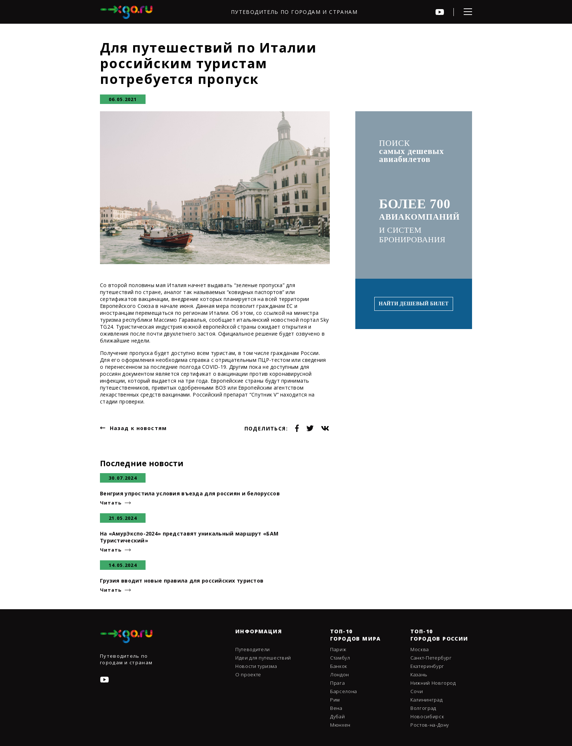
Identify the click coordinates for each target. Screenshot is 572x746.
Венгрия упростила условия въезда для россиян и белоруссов (190, 493)
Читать (110, 502)
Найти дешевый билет (413, 303)
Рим (335, 699)
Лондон (339, 674)
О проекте (248, 674)
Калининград (426, 699)
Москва (419, 649)
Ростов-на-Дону (429, 725)
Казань (419, 674)
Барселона (343, 691)
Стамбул (340, 657)
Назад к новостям (138, 428)
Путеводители (252, 649)
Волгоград (423, 708)
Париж (338, 649)
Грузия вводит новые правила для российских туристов (181, 580)
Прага (337, 683)
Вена (336, 708)
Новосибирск (427, 716)
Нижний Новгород (433, 683)
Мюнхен (340, 725)
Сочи (416, 691)
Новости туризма (256, 666)
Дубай (337, 716)
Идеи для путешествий (263, 657)
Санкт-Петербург (431, 657)
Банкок (338, 666)
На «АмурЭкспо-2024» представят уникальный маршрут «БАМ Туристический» (189, 537)
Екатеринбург (427, 666)
